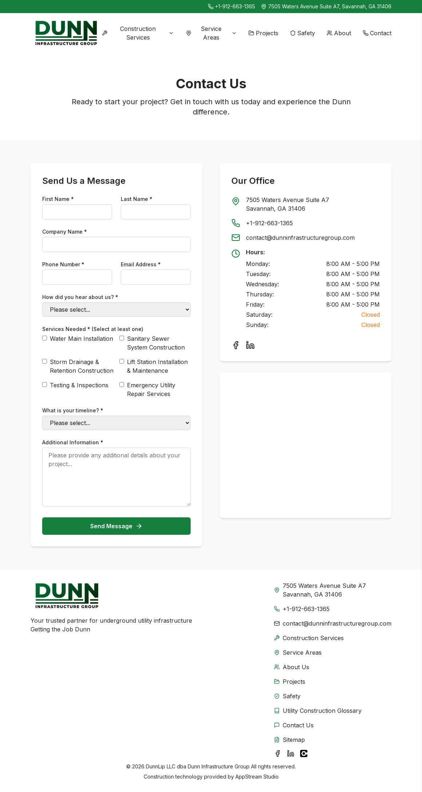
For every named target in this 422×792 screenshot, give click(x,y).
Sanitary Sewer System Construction (156, 343)
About (339, 33)
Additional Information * (72, 442)
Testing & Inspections (79, 385)
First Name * (58, 199)
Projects (263, 33)
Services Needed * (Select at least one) (92, 329)
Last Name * (136, 199)
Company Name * (64, 232)
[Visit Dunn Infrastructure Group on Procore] (303, 753)
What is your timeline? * (72, 410)
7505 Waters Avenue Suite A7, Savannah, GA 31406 (329, 6)
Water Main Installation (81, 338)
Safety (302, 33)
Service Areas (211, 33)
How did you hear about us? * (80, 297)
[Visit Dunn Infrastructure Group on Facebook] (277, 753)
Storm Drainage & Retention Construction (82, 366)
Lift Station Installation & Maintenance (157, 366)
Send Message (116, 526)
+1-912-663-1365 (235, 6)
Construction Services (138, 33)
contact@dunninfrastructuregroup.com (300, 237)
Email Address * (141, 264)
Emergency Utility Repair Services (151, 389)
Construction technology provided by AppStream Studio (211, 776)
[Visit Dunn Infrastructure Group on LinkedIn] (290, 753)
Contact (377, 33)
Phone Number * (63, 264)
